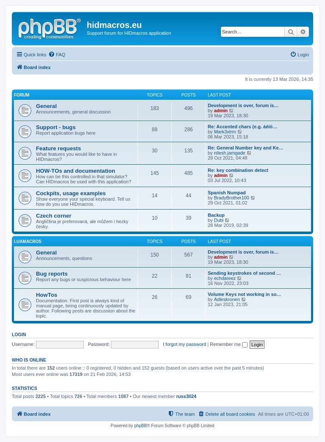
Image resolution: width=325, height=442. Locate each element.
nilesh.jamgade (229, 152)
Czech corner (54, 216)
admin (221, 110)
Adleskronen (227, 299)
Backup (216, 215)
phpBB (140, 425)
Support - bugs (56, 127)
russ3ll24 (186, 396)
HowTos (46, 295)
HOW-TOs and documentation (75, 171)
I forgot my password (184, 344)
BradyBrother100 (231, 197)
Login (19, 334)
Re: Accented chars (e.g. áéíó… (242, 126)
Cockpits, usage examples (71, 193)
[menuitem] (56, 55)
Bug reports (52, 274)
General (46, 106)
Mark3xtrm (225, 131)
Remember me (229, 344)
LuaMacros (27, 241)
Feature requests (58, 148)
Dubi (219, 220)
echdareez (225, 278)
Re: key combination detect (238, 170)
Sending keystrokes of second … (244, 273)
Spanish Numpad (227, 192)
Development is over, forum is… (243, 105)
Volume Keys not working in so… (244, 294)
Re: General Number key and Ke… (246, 147)
